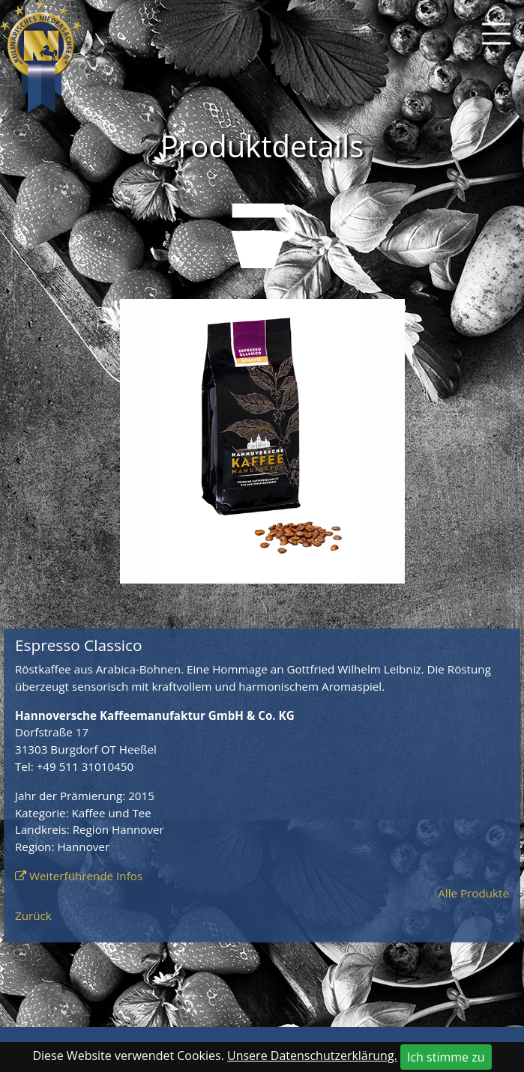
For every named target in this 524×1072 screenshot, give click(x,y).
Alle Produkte (473, 892)
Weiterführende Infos (85, 875)
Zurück (33, 915)
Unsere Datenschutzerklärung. (312, 1055)
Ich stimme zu (446, 1057)
